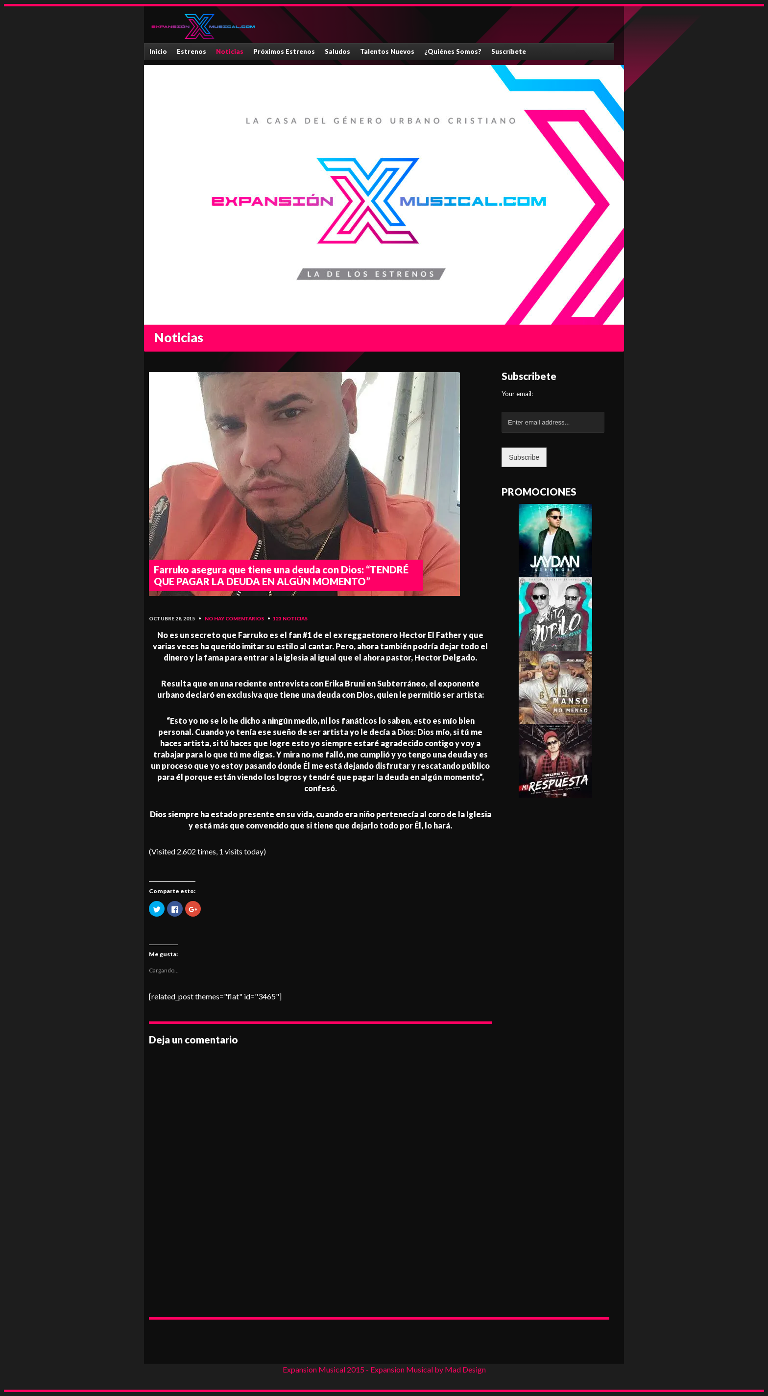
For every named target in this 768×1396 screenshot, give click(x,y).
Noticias (229, 51)
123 (277, 618)
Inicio (158, 51)
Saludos (337, 51)
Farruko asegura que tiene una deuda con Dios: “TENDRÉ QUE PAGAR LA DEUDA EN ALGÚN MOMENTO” (281, 575)
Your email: (517, 394)
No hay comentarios (234, 618)
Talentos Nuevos (387, 51)
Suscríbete (508, 51)
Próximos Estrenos (284, 51)
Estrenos (191, 51)
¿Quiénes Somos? (452, 51)
